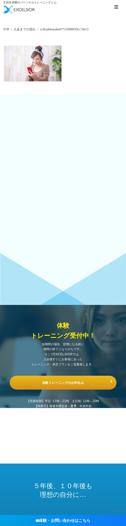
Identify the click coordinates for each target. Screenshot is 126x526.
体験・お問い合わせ (63, 520)
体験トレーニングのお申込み (63, 382)
